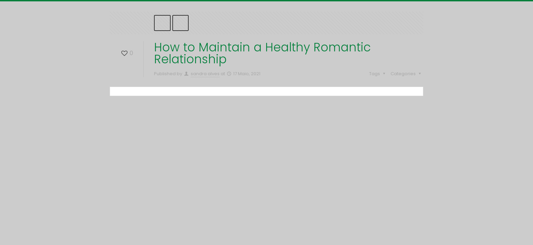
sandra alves (205, 73)
